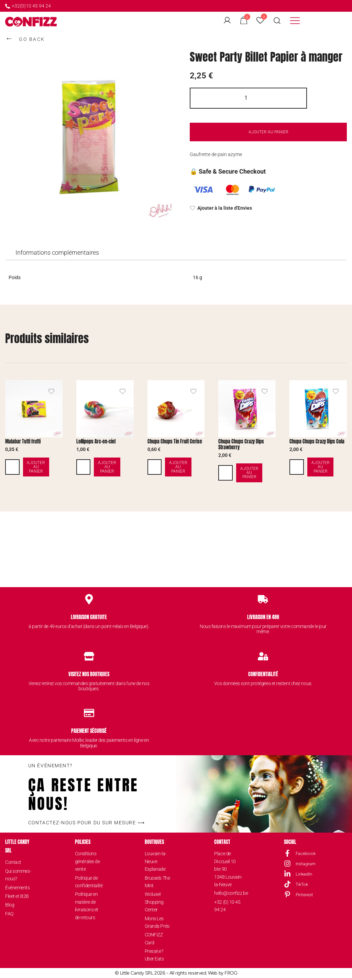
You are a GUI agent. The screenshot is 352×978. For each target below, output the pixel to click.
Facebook (306, 853)
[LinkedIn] (287, 873)
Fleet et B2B (17, 896)
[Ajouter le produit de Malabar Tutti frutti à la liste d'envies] (51, 391)
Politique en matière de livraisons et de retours (86, 905)
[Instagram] (287, 863)
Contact (13, 862)
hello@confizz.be (228, 892)
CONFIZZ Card (154, 938)
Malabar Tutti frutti (23, 441)
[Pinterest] (287, 894)
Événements (17, 887)
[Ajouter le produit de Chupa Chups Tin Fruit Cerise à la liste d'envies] (193, 391)
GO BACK (25, 38)
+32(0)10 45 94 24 (28, 6)
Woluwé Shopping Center (154, 901)
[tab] (57, 252)
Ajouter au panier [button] (43, 467)
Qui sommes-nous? (18, 874)
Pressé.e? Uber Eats (154, 954)
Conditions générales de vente (87, 861)
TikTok (302, 884)
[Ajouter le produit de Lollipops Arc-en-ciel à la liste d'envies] (123, 391)
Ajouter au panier (268, 132)
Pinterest (304, 894)
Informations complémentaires (57, 252)
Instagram (306, 863)
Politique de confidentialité (89, 881)
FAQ (9, 913)
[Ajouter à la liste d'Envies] (268, 208)
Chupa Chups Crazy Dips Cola (316, 441)
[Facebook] (287, 853)
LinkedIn (304, 873)
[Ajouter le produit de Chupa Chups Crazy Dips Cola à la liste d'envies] (336, 391)
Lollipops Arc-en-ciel (96, 441)
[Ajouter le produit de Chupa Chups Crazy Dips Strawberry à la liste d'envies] (264, 391)
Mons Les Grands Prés (157, 921)
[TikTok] (287, 884)
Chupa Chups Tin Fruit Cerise (174, 441)
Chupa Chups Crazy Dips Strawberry (241, 444)
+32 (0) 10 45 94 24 (227, 905)
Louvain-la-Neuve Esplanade (155, 861)
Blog (9, 904)
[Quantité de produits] (248, 98)
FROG (230, 973)
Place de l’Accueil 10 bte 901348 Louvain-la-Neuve (228, 869)
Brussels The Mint (157, 881)
